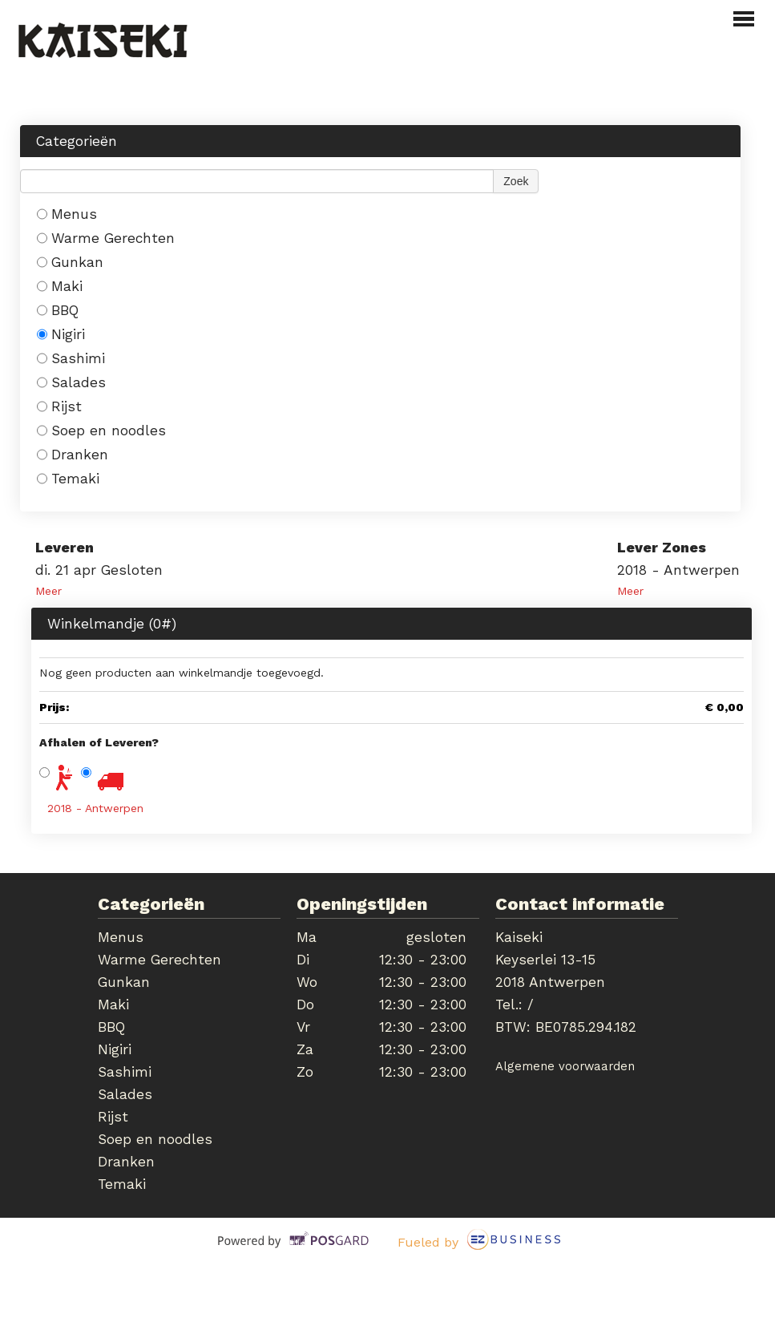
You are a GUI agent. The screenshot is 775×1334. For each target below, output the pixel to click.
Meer (48, 590)
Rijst (59, 406)
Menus (67, 214)
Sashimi (71, 358)
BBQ (58, 310)
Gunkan (70, 262)
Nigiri (61, 334)
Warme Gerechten (106, 238)
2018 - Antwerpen (95, 808)
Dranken (72, 455)
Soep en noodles (101, 430)
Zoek (515, 181)
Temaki (68, 479)
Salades (71, 382)
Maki (60, 286)
